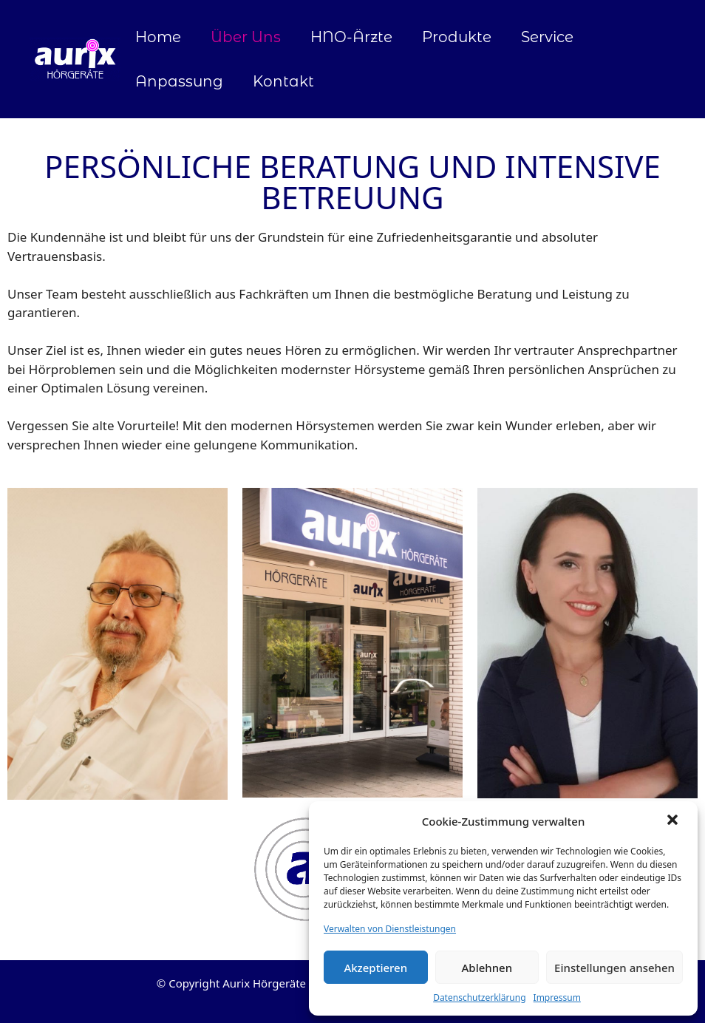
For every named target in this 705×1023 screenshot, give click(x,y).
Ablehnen (487, 967)
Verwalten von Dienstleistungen (390, 928)
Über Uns (246, 37)
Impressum (557, 997)
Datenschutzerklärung (479, 997)
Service (547, 37)
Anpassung (179, 81)
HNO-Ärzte (351, 37)
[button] (674, 821)
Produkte (456, 37)
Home (158, 37)
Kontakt (283, 81)
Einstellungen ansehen (614, 967)
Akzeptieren (375, 967)
